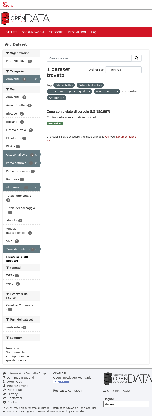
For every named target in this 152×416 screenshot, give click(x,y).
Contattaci (12, 398)
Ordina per (96, 70)
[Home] (7, 44)
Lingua (108, 399)
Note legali (13, 390)
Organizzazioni (33, 32)
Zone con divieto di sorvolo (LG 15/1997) (78, 111)
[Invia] (136, 58)
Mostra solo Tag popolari (17, 259)
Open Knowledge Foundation (73, 377)
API (107, 137)
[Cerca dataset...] (89, 58)
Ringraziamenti (15, 386)
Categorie (56, 32)
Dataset (11, 32)
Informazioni (77, 32)
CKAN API (59, 373)
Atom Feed (12, 382)
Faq (93, 32)
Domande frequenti (18, 377)
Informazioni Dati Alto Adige (25, 373)
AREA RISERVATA (118, 391)
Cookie (10, 402)
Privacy (10, 394)
